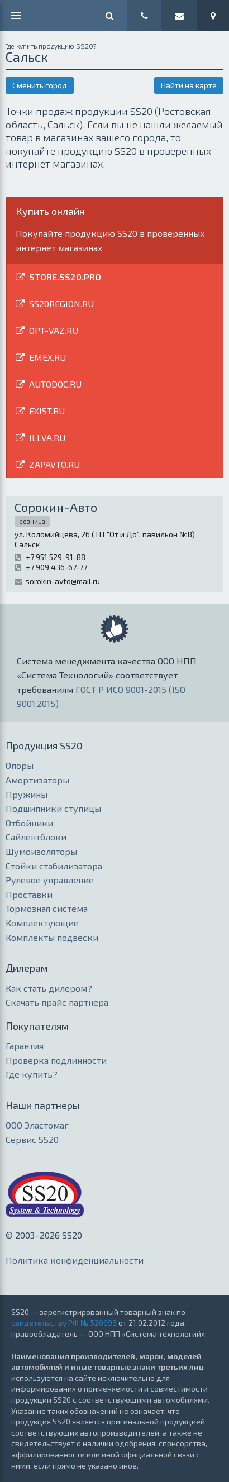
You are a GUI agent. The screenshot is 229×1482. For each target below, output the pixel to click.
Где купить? (32, 1074)
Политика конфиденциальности (75, 1260)
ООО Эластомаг (37, 1125)
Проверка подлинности (56, 1060)
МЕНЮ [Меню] (15, 15)
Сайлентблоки (36, 836)
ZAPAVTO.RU (54, 464)
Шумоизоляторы (41, 851)
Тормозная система (47, 908)
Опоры (20, 765)
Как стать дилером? (49, 988)
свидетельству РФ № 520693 (64, 1322)
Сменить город (39, 85)
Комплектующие (42, 922)
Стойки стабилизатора (54, 865)
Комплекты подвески (52, 937)
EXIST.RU (47, 410)
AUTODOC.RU (55, 384)
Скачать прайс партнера (57, 1002)
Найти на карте (189, 85)
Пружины (26, 794)
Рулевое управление (50, 879)
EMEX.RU (47, 357)
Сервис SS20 (32, 1139)
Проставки (29, 894)
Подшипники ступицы (53, 808)
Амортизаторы (37, 780)
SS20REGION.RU (61, 303)
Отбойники (29, 823)
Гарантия (25, 1045)
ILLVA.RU (47, 437)
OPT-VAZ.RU (53, 330)
